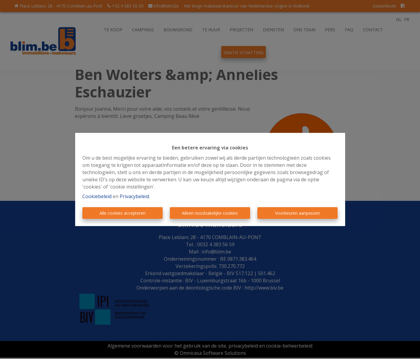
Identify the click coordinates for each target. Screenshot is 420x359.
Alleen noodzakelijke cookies (210, 213)
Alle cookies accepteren (123, 213)
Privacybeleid (134, 196)
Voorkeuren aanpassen (297, 213)
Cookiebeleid (97, 196)
